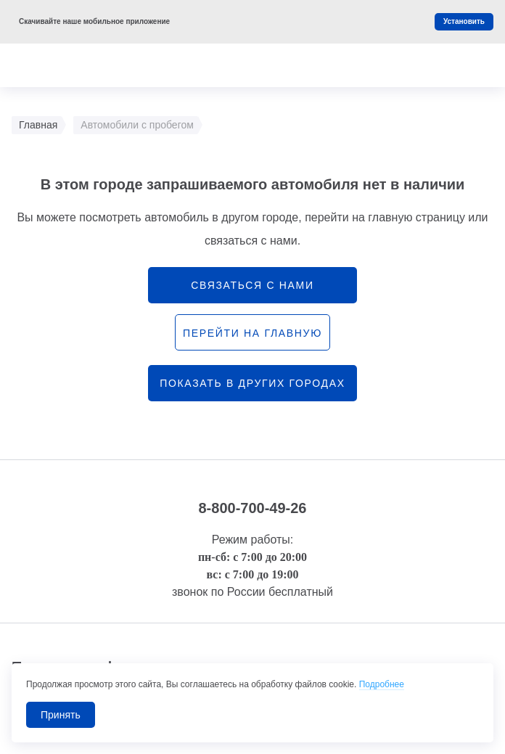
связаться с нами (252, 285)
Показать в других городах (252, 383)
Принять (61, 715)
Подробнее (381, 684)
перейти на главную (252, 333)
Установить (464, 21)
